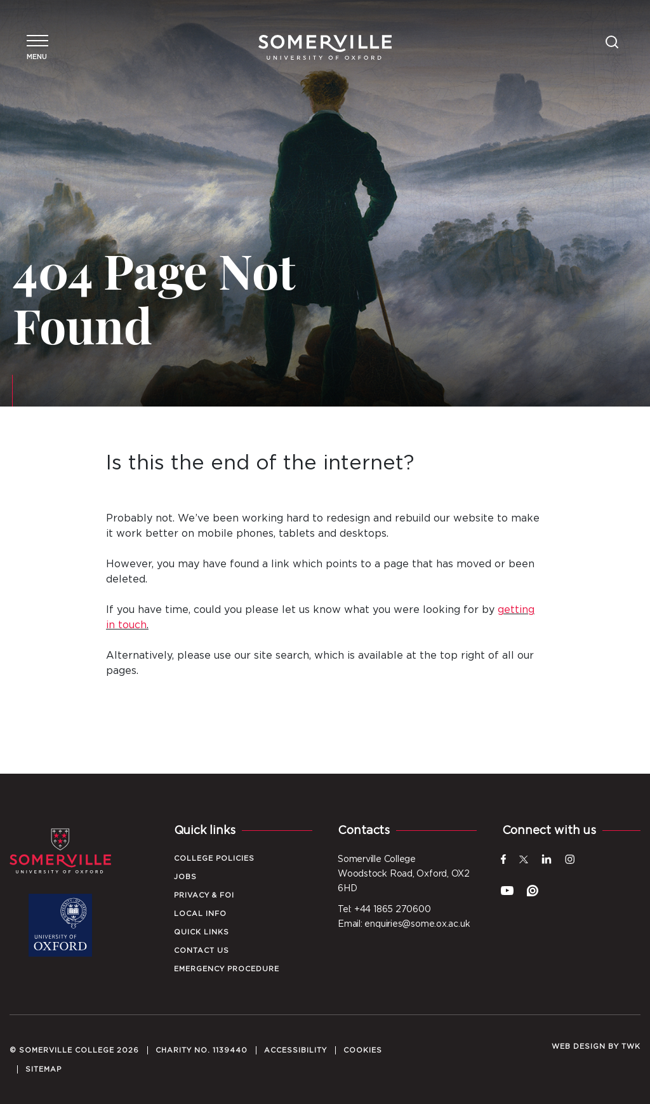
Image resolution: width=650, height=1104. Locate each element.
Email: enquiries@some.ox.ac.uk (404, 924)
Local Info (200, 913)
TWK (630, 1046)
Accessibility (295, 1050)
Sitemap (43, 1069)
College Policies (214, 858)
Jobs (185, 876)
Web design (579, 1046)
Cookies (362, 1050)
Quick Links (201, 932)
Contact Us (201, 950)
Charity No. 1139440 (202, 1050)
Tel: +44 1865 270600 (384, 909)
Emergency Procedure (226, 969)
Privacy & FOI (204, 895)
